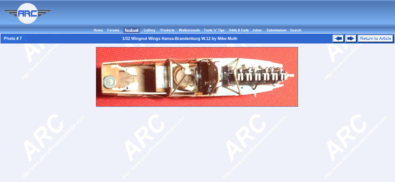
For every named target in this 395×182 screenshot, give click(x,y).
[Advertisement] (303, 16)
